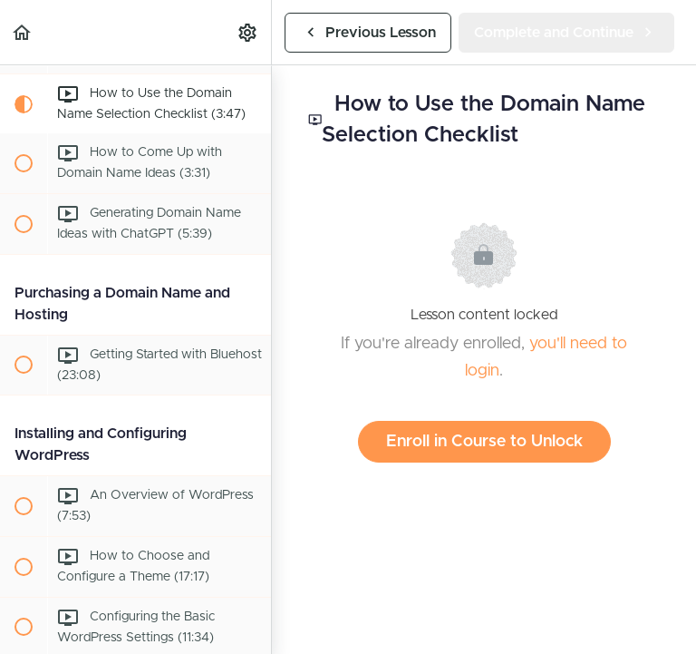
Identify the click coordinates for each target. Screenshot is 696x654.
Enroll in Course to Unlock (484, 442)
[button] (22, 32)
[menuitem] (248, 32)
